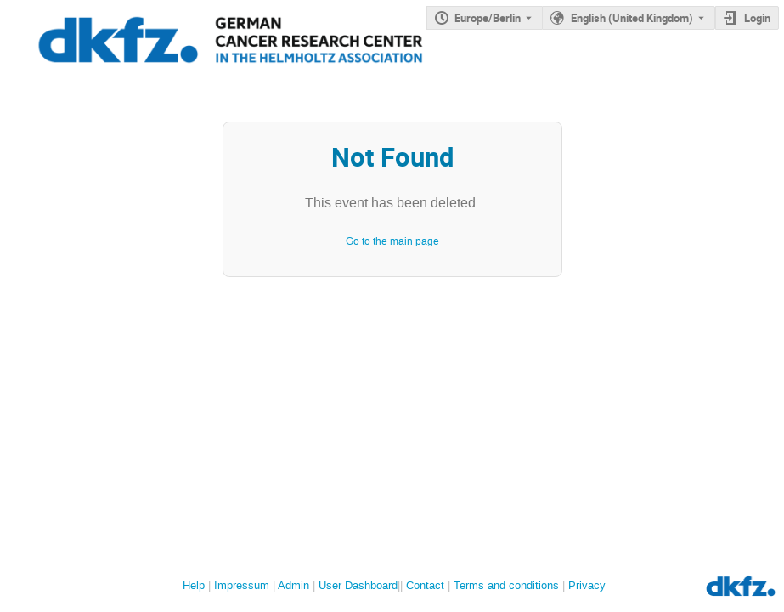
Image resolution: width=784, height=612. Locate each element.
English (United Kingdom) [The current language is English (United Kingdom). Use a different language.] (632, 18)
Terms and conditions (506, 585)
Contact (425, 585)
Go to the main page (392, 241)
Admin (293, 585)
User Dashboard (358, 585)
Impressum (241, 585)
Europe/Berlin (487, 18)
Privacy (587, 585)
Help (194, 585)
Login (757, 18)
